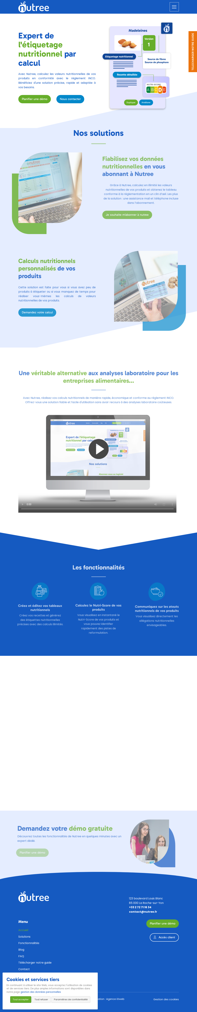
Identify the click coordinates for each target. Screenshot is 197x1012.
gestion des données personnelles (41, 992)
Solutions (24, 937)
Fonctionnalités (28, 943)
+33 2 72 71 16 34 (140, 907)
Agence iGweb (115, 999)
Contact (24, 969)
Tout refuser (41, 999)
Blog (21, 950)
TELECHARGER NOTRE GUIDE (192, 51)
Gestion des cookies (166, 999)
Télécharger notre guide (35, 963)
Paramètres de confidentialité (71, 999)
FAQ (21, 956)
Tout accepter (21, 999)
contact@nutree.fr (143, 912)
